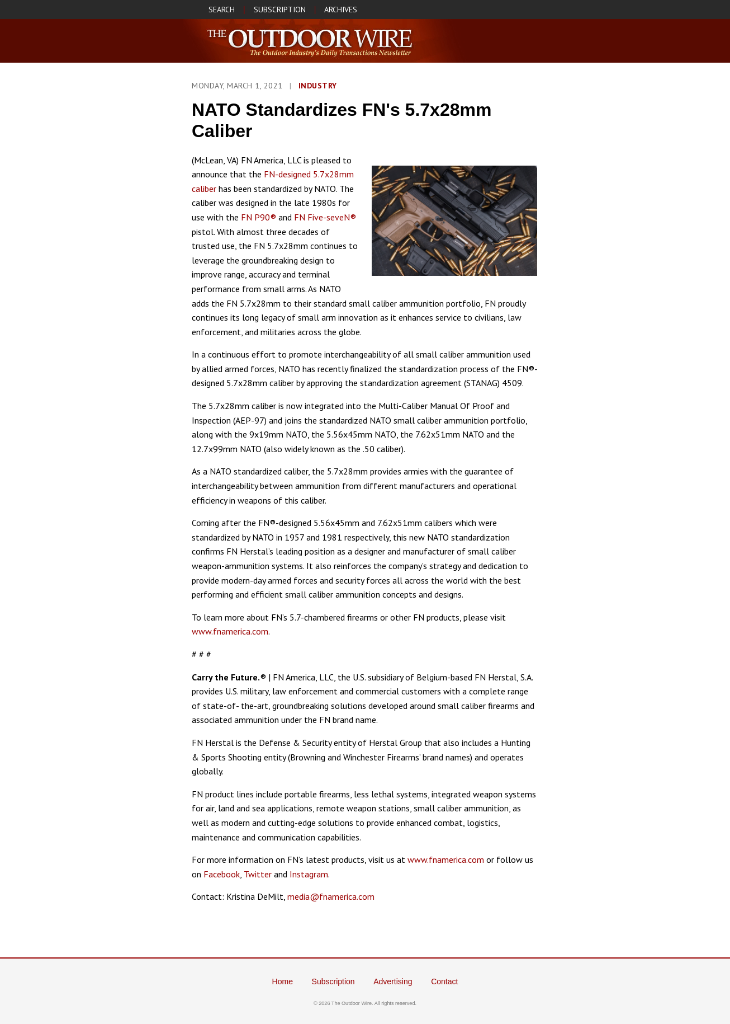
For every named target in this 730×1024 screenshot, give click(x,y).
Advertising (392, 981)
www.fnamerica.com (230, 631)
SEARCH (221, 9)
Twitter (258, 874)
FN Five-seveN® (325, 217)
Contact (444, 981)
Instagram (309, 874)
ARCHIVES (340, 9)
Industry (317, 86)
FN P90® (258, 217)
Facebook (221, 874)
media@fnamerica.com (331, 896)
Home (282, 981)
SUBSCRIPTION (280, 9)
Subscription (333, 981)
